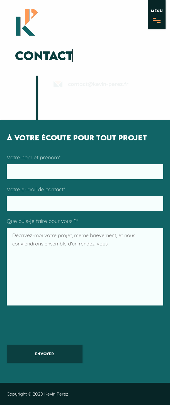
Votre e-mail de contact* (85, 198)
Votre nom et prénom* (85, 166)
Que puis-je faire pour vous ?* (85, 261)
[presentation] (49, 327)
